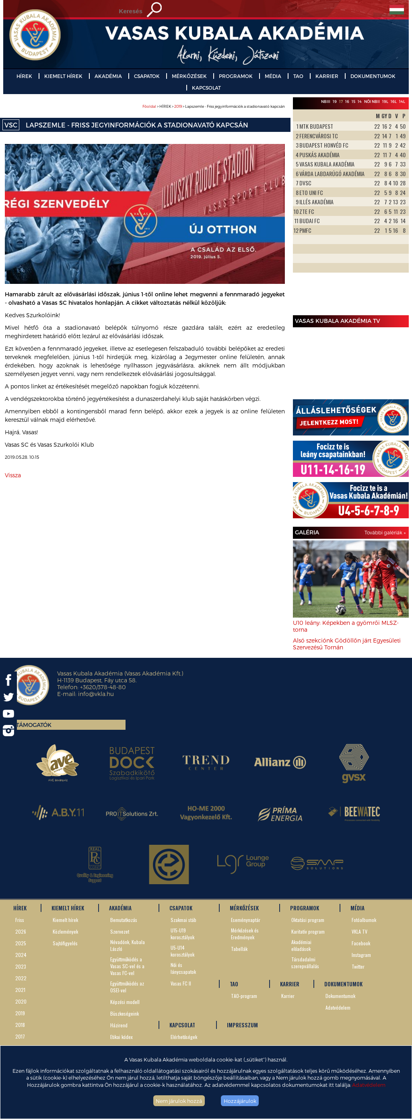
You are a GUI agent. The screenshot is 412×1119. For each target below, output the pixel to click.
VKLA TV (359, 931)
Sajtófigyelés (65, 943)
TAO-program (244, 995)
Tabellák (239, 948)
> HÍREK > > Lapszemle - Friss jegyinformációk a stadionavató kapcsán (213, 106)
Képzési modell (125, 1001)
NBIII (325, 101)
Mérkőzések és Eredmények (245, 933)
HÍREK (24, 76)
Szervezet (119, 931)
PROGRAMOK (236, 76)
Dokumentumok (340, 995)
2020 (21, 1001)
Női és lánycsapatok (183, 968)
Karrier (288, 995)
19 (335, 101)
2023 (20, 966)
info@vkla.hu (96, 693)
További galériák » (385, 532)
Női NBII (372, 101)
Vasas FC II (181, 983)
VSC (10, 125)
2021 (20, 989)
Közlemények (65, 931)
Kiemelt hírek (65, 919)
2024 (21, 954)
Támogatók (34, 724)
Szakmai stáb (183, 919)
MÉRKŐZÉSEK (189, 76)
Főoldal (149, 106)
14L (402, 101)
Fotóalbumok (364, 919)
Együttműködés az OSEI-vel (127, 987)
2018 (20, 1024)
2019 (178, 106)
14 (360, 101)
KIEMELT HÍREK (63, 76)
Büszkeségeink (124, 1013)
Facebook (361, 943)
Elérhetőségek (184, 1036)
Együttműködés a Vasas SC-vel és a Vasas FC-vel (127, 966)
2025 (20, 943)
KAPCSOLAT (206, 87)
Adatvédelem (368, 1085)
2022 (21, 978)
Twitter (358, 966)
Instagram (361, 954)
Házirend (119, 1025)
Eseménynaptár (245, 919)
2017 (20, 1036)
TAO (298, 76)
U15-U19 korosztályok (182, 933)
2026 (20, 931)
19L (385, 101)
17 (341, 101)
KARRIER (326, 76)
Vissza (13, 475)
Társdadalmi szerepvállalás (305, 962)
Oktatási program (307, 919)
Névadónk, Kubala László (127, 945)
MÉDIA (273, 76)
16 (347, 101)
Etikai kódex (121, 1036)
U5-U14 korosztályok (182, 951)
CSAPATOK (147, 76)
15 (353, 101)
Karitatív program (308, 931)
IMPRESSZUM (242, 1025)
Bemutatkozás (123, 919)
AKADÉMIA (108, 76)
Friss (19, 919)
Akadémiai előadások (301, 945)
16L (394, 101)
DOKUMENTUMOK (373, 76)
